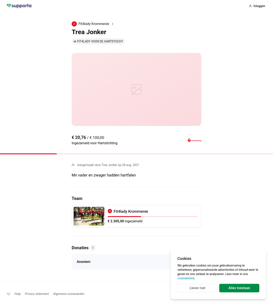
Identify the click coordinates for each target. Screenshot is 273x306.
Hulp (18, 294)
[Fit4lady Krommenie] (136, 216)
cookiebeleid (185, 278)
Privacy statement (37, 294)
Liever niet (197, 288)
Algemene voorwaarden (68, 294)
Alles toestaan (239, 288)
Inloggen (257, 6)
